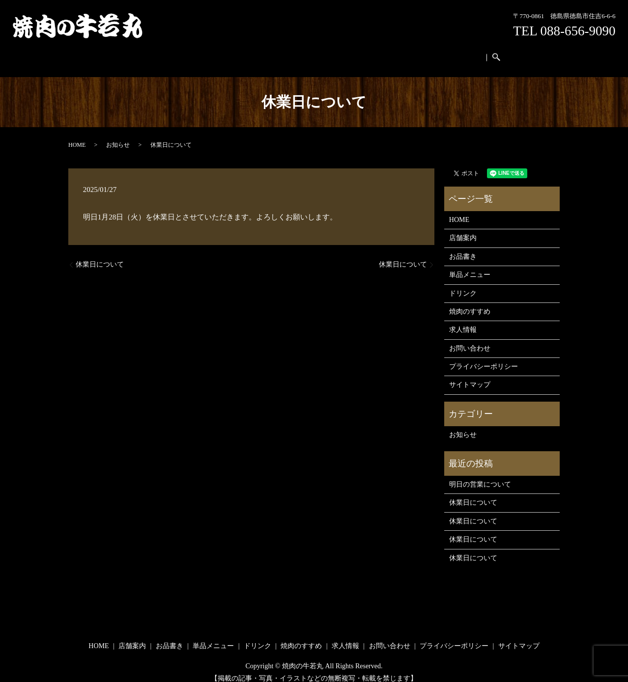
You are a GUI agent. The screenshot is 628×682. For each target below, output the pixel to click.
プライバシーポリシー (483, 357)
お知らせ (118, 135)
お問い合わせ (439, 52)
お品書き (226, 52)
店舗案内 (190, 52)
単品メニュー (269, 52)
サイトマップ (469, 375)
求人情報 (397, 52)
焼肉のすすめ (354, 52)
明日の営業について (480, 475)
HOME (158, 52)
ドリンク (311, 52)
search (479, 53)
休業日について (100, 255)
